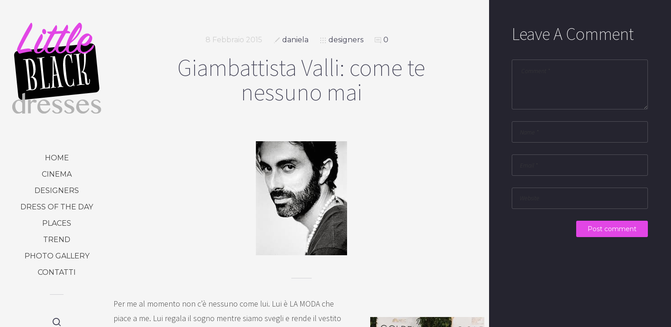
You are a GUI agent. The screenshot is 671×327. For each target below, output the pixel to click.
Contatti (57, 272)
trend (56, 239)
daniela (295, 39)
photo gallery (56, 256)
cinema (57, 174)
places (56, 223)
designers (56, 190)
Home (57, 158)
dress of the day (56, 207)
